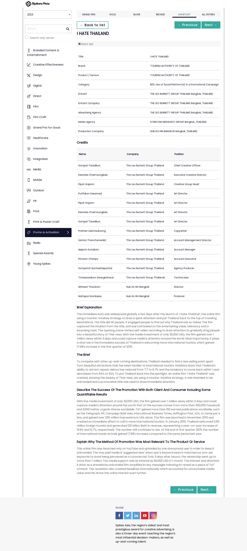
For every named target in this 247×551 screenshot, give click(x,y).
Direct (37, 96)
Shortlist (184, 14)
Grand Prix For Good (46, 128)
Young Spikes (41, 264)
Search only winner (42, 38)
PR (35, 201)
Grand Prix (88, 14)
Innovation (40, 148)
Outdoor (38, 190)
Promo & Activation (46, 232)
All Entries (208, 14)
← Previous (185, 25)
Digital (37, 86)
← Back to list (93, 25)
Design (37, 75)
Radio (36, 243)
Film (36, 106)
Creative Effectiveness (48, 65)
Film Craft (39, 117)
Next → (210, 25)
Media (37, 169)
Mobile (37, 180)
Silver (136, 14)
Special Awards (43, 253)
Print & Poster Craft (46, 222)
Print (36, 211)
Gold (112, 14)
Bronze (160, 14)
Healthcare (40, 138)
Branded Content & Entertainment (43, 53)
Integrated (40, 159)
